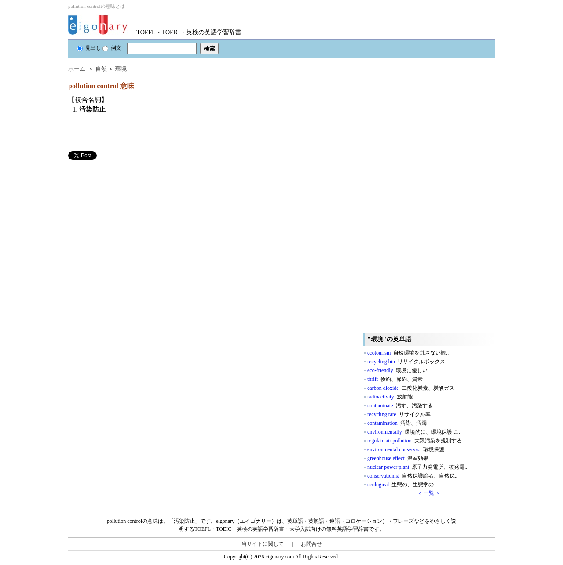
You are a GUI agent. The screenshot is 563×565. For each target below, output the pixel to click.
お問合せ (311, 544)
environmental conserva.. (405, 449)
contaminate (400, 405)
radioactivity (390, 397)
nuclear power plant (417, 467)
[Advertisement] (134, 221)
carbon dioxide (410, 388)
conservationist (412, 476)
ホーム (76, 68)
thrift (395, 379)
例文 (111, 48)
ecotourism (408, 353)
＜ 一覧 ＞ (429, 493)
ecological (400, 485)
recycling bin (406, 362)
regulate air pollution (414, 441)
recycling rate (399, 414)
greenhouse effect (397, 458)
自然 (101, 68)
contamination (397, 423)
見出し (89, 48)
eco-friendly (397, 370)
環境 (121, 68)
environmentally (413, 432)
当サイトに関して (262, 544)
